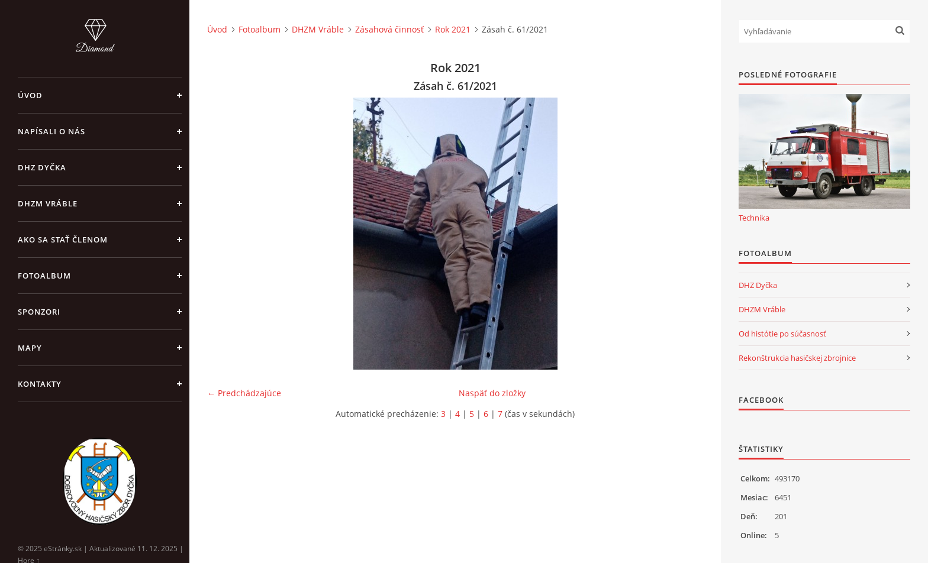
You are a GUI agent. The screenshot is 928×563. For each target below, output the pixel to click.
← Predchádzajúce (244, 393)
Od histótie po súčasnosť (782, 333)
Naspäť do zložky (492, 393)
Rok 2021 (453, 29)
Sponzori (39, 311)
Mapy (30, 347)
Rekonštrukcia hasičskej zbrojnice (797, 357)
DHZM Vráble (48, 203)
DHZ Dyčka (42, 167)
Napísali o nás (51, 131)
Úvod (30, 95)
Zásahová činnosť (389, 29)
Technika (754, 217)
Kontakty (40, 383)
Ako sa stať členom (63, 239)
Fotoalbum (44, 275)
